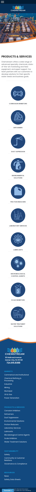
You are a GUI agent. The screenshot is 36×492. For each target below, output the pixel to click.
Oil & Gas (8, 394)
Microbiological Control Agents (18, 275)
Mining (7, 387)
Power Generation (11, 398)
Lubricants (18, 250)
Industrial (8, 384)
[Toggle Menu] (2, 2)
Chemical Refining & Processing (12, 379)
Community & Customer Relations (14, 459)
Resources (9, 472)
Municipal (8, 391)
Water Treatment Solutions (18, 325)
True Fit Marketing (26, 490)
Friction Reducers (18, 202)
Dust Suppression (11, 417)
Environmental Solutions (18, 176)
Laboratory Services (18, 226)
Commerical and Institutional (16, 375)
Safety (7, 454)
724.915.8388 (13, 362)
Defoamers (18, 128)
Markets (8, 371)
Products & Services (14, 407)
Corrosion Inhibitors (18, 104)
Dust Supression (18, 151)
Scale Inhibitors (18, 300)
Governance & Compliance (15, 464)
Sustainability (11, 451)
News (6, 476)
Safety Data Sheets (12, 479)
